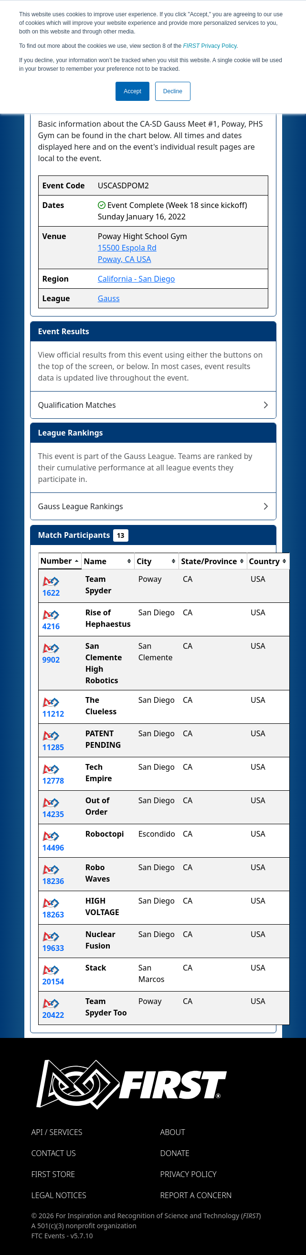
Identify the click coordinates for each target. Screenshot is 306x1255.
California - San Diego (136, 278)
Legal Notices (59, 1195)
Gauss (109, 298)
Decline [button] (172, 91)
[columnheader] (60, 561)
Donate (175, 1153)
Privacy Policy (210, 46)
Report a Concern (196, 1195)
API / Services (57, 1132)
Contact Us (54, 1153)
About (172, 1132)
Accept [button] (132, 91)
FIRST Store (53, 1174)
